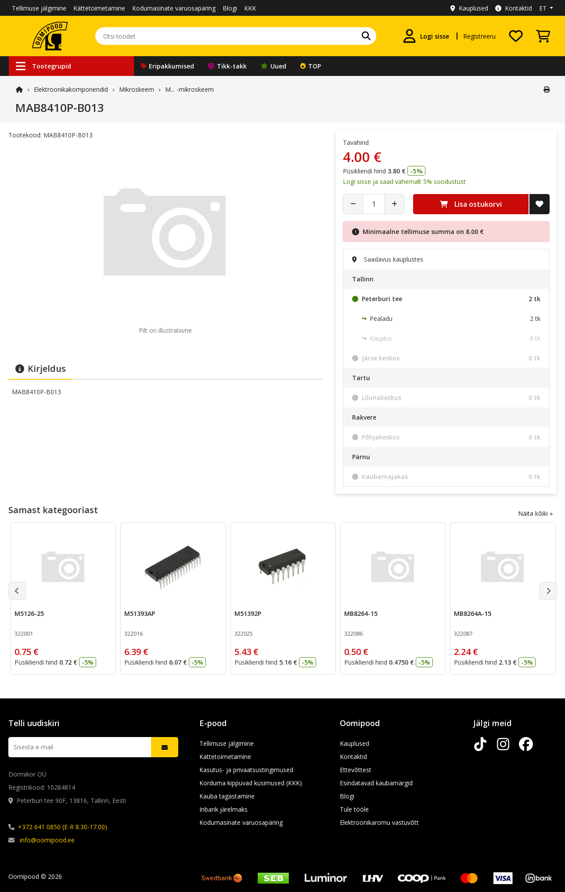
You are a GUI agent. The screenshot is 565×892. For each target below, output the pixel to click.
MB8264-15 (360, 613)
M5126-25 (29, 613)
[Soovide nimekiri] (515, 36)
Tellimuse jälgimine (39, 8)
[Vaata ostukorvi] (543, 36)
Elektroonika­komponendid (71, 89)
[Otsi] (366, 36)
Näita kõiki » (535, 513)
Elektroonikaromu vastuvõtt (379, 822)
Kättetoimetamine (99, 8)
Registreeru (479, 36)
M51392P (247, 613)
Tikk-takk (227, 66)
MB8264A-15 (472, 613)
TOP (310, 66)
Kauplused (469, 8)
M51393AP (139, 613)
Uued (273, 66)
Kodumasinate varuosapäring (174, 8)
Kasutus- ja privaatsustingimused (246, 770)
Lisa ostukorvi (471, 204)
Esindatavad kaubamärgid (376, 783)
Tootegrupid (43, 66)
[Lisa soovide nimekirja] (539, 204)
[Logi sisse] (426, 36)
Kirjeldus (40, 368)
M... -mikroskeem (189, 89)
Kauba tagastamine (227, 796)
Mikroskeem (136, 89)
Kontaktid (513, 8)
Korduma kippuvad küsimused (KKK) (250, 783)
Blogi (230, 8)
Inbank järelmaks (223, 809)
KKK (250, 8)
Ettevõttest (355, 770)
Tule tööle (354, 809)
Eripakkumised (167, 66)
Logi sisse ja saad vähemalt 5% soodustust (404, 181)
